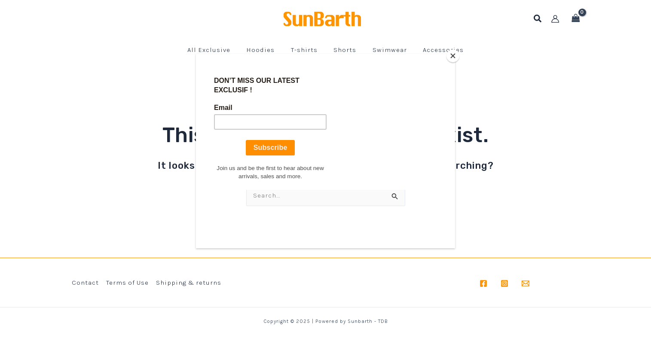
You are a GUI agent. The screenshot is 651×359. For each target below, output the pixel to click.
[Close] (452, 55)
